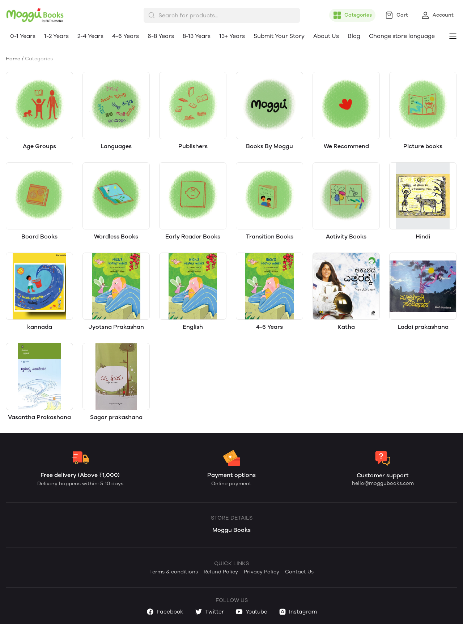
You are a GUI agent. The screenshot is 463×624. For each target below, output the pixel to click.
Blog (354, 36)
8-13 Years (197, 36)
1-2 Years (56, 36)
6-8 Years (161, 36)
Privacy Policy (261, 572)
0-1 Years (22, 36)
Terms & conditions (173, 572)
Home (13, 59)
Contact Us (299, 572)
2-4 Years (90, 36)
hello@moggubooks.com (383, 483)
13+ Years (232, 36)
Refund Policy (221, 572)
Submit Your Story (279, 36)
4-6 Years (125, 36)
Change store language (402, 36)
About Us (326, 36)
